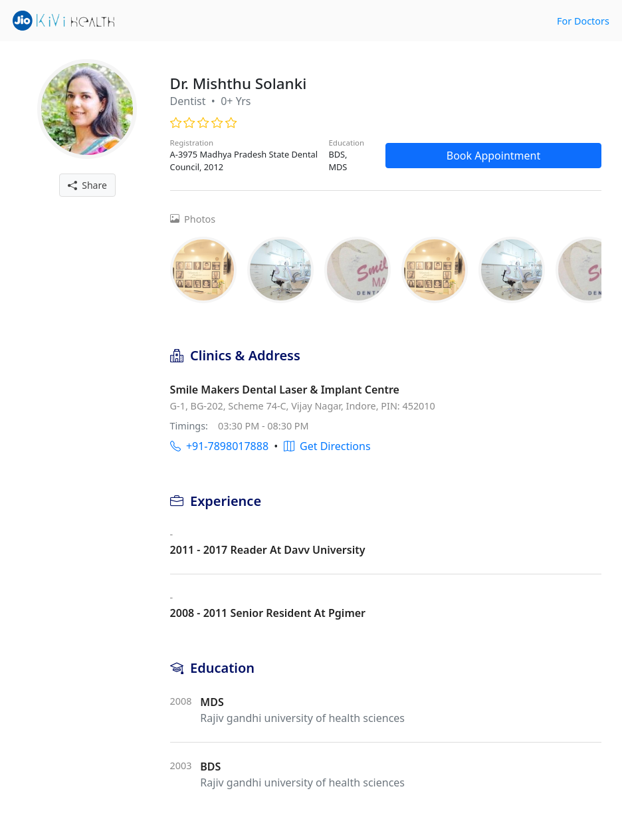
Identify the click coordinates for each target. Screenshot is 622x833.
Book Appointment (494, 155)
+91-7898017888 (219, 446)
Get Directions (327, 446)
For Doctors (583, 21)
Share (87, 185)
